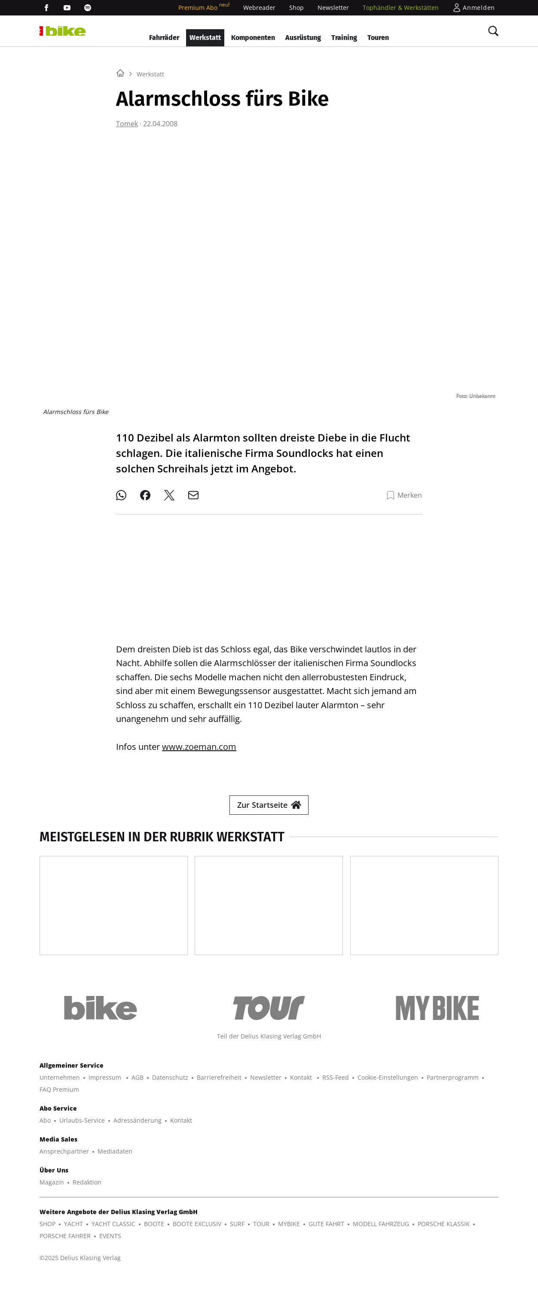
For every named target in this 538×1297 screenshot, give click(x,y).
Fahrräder (164, 37)
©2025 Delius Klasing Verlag (80, 1278)
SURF (237, 1244)
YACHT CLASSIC (113, 1244)
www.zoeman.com (199, 740)
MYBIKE (289, 1244)
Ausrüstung (303, 37)
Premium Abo (203, 7)
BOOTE (154, 1244)
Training (344, 37)
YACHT (73, 1244)
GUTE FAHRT (326, 1244)
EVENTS (110, 1256)
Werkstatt (205, 37)
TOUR (261, 1244)
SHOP (47, 1244)
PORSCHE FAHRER (65, 1256)
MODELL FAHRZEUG (381, 1244)
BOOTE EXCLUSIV (197, 1244)
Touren (378, 37)
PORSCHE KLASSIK (444, 1244)
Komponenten (253, 37)
